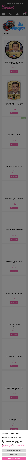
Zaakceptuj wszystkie (14, 458)
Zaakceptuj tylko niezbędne (14, 450)
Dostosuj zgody (14, 454)
